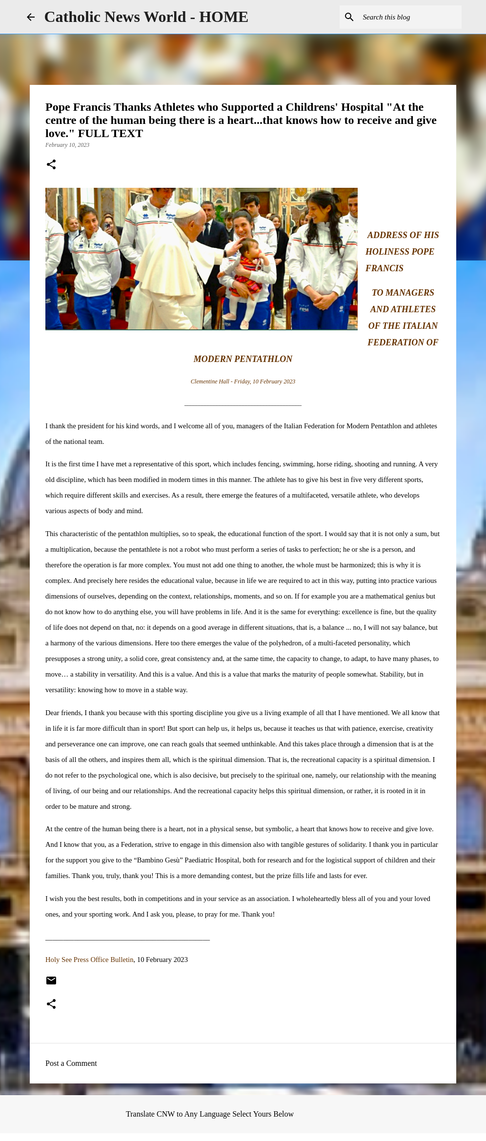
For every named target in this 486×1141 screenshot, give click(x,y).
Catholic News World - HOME (146, 16)
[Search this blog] (410, 17)
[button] (51, 165)
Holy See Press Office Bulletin (89, 959)
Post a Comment (71, 1063)
